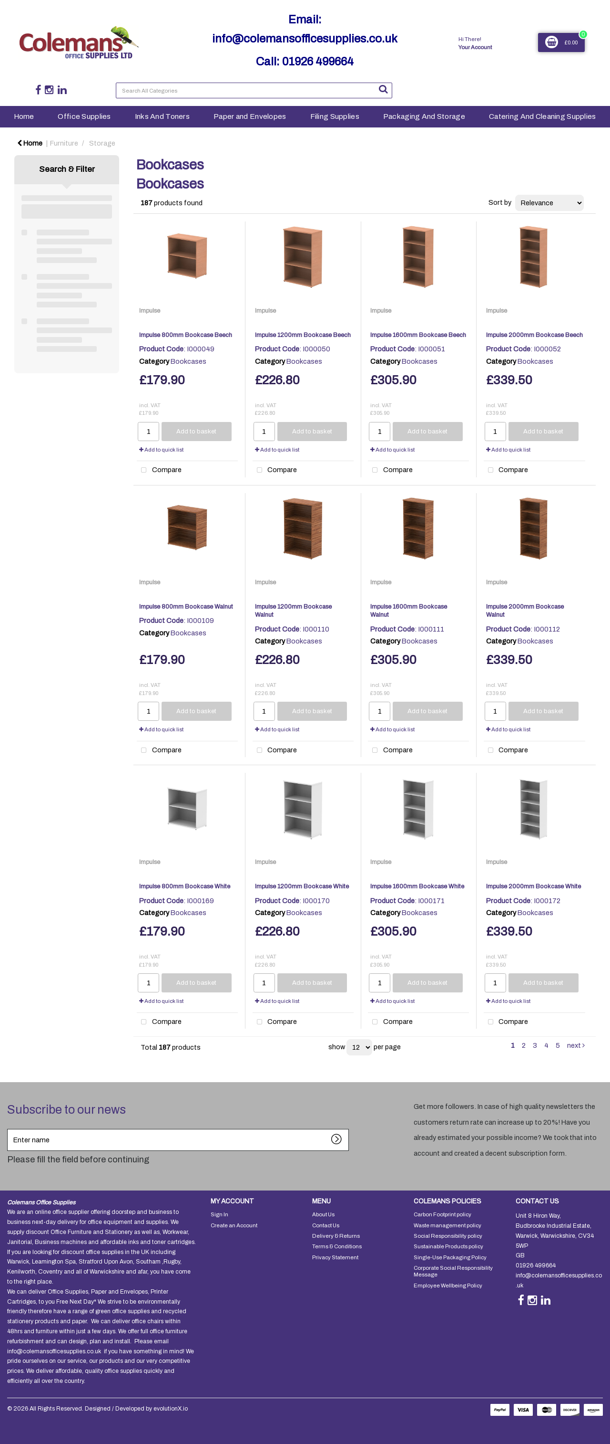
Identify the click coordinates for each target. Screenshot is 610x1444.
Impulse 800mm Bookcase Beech (185, 335)
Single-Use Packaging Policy (450, 1257)
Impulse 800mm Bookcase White (184, 886)
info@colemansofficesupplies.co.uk (304, 38)
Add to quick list (161, 450)
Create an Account (234, 1225)
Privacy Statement (335, 1257)
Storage (102, 143)
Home (24, 116)
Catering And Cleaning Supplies (542, 116)
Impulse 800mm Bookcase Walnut (186, 606)
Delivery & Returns (336, 1236)
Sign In (219, 1214)
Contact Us (325, 1225)
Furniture (64, 143)
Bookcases (188, 361)
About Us (323, 1214)
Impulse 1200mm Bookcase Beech (303, 335)
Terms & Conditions (337, 1246)
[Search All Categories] (254, 90)
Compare (159, 470)
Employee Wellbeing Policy (448, 1285)
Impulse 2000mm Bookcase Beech (534, 335)
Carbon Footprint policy (442, 1214)
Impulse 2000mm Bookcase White (533, 886)
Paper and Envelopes (250, 116)
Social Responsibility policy (448, 1236)
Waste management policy (447, 1225)
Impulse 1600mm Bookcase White (417, 886)
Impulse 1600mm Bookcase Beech (418, 335)
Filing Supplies (334, 116)
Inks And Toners (162, 116)
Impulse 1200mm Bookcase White (302, 886)
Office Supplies (84, 116)
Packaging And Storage (424, 116)
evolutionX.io (170, 1408)
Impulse (149, 310)
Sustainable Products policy (448, 1246)
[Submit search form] (383, 89)
